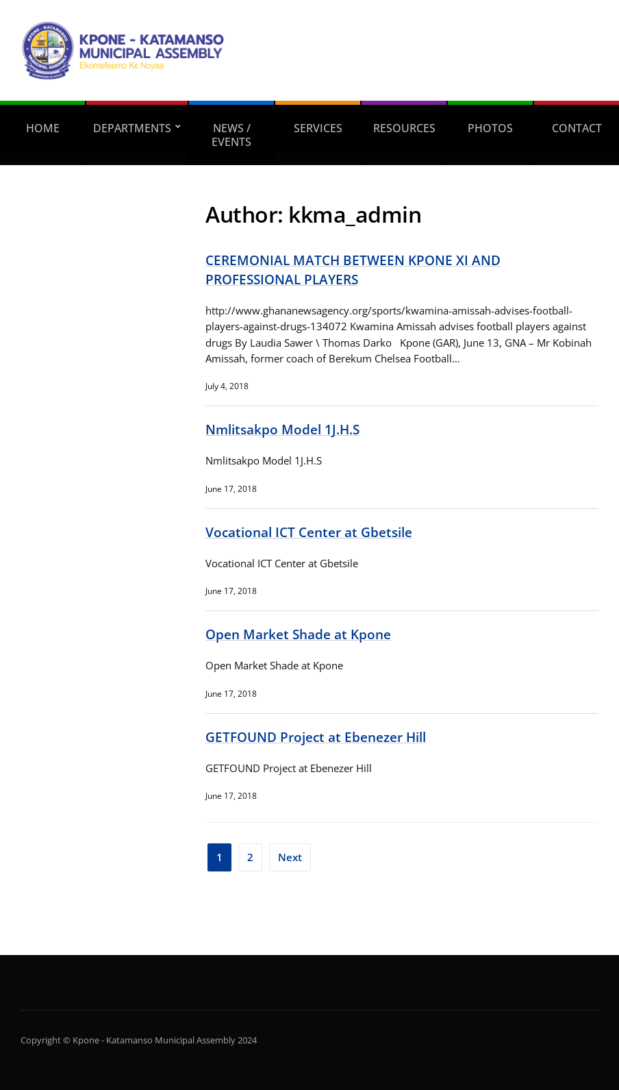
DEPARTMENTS (132, 128)
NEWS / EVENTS (231, 135)
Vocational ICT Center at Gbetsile (308, 532)
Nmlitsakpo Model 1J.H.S (282, 429)
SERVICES (318, 128)
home (43, 128)
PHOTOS (490, 128)
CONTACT (577, 128)
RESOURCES (404, 128)
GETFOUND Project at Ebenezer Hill (315, 736)
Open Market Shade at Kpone (298, 634)
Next (290, 857)
